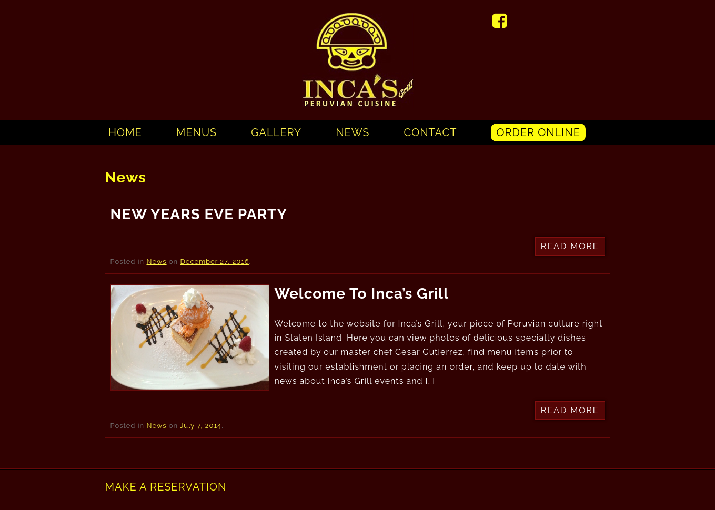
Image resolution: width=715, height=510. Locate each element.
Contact (430, 132)
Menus (196, 132)
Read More (570, 246)
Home (125, 132)
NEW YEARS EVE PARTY (198, 214)
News (352, 132)
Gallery (276, 132)
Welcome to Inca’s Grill (362, 293)
